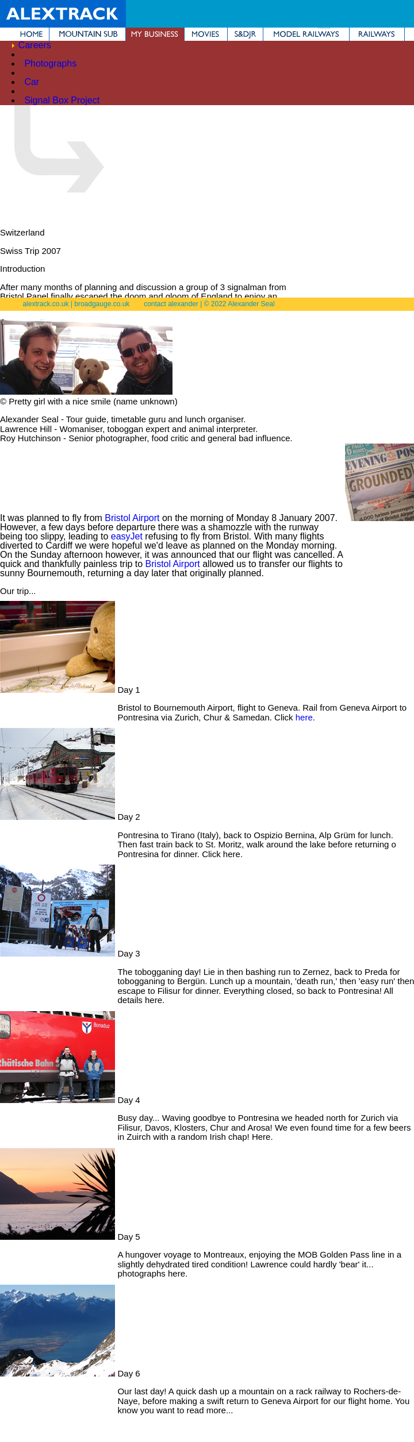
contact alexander (171, 304)
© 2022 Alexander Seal (239, 304)
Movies (206, 34)
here (304, 717)
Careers (34, 45)
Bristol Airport (132, 518)
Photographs (50, 63)
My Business (155, 34)
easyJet (127, 536)
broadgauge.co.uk (101, 304)
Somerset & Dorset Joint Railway (245, 34)
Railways (377, 34)
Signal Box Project (61, 100)
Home (24, 34)
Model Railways (306, 34)
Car (31, 82)
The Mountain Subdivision (87, 34)
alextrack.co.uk (45, 304)
